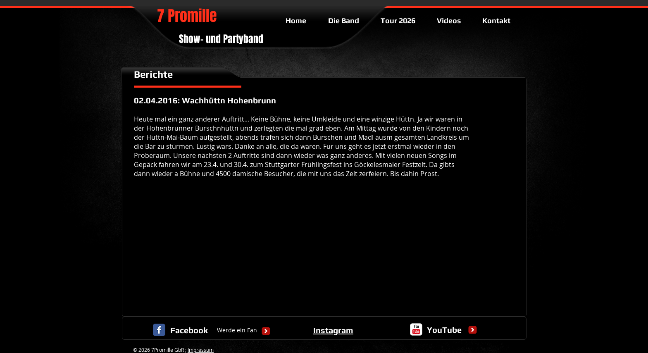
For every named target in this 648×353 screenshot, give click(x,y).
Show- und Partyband (221, 39)
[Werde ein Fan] (237, 330)
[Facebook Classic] (159, 330)
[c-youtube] (416, 329)
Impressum (201, 349)
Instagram (333, 330)
